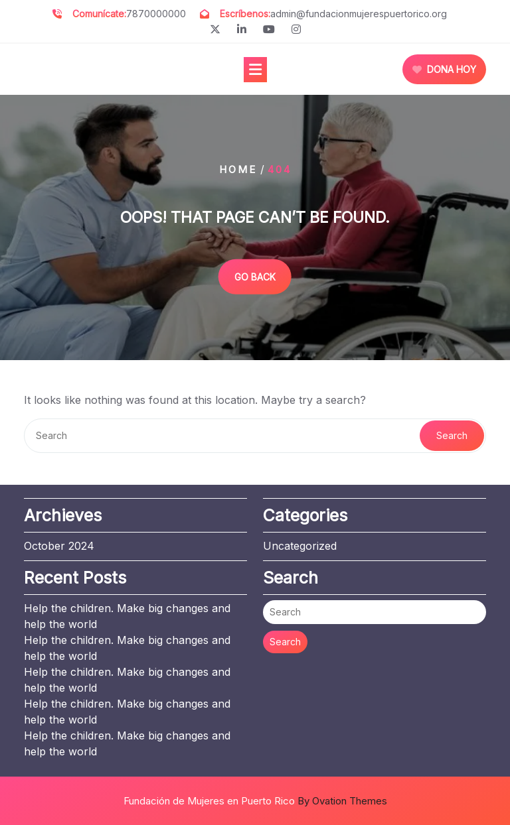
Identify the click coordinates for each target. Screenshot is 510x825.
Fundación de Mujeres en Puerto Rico (255, 800)
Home (238, 169)
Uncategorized (300, 545)
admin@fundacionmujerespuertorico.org (358, 13)
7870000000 (156, 13)
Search (452, 435)
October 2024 (59, 545)
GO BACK (255, 276)
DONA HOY (444, 69)
